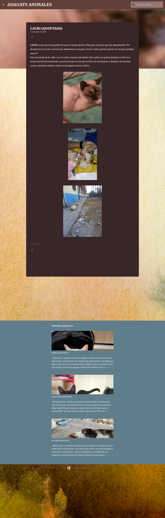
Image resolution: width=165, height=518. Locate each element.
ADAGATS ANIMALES (29, 4)
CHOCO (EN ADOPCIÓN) (62, 397)
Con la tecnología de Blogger (82, 468)
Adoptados (36, 244)
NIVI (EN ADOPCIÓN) (60, 441)
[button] (31, 37)
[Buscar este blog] (149, 5)
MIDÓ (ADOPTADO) (60, 353)
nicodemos (89, 473)
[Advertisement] (82, 298)
